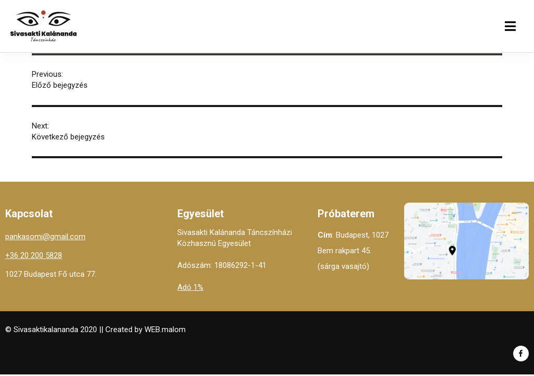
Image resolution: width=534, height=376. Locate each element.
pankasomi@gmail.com (45, 236)
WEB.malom (165, 329)
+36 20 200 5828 (33, 255)
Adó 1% (190, 287)
